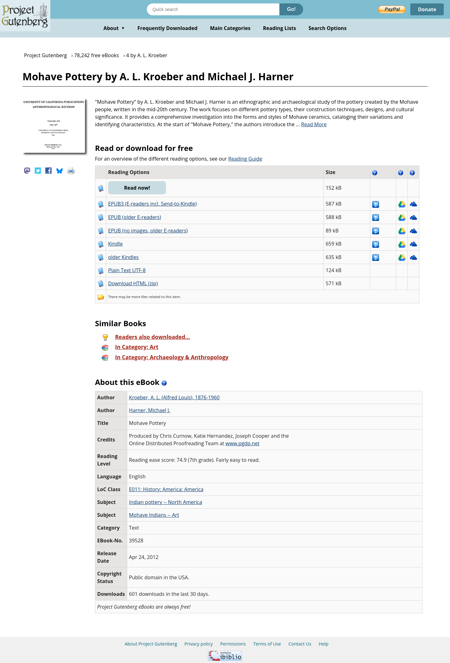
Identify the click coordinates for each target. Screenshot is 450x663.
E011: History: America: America (166, 489)
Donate (427, 9)
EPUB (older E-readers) (134, 217)
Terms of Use (267, 644)
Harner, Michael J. (149, 410)
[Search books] (213, 9)
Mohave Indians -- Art (154, 514)
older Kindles (123, 257)
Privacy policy (198, 644)
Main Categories (230, 28)
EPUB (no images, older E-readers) (148, 230)
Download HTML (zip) (133, 283)
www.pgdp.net (243, 443)
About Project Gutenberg (151, 644)
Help (323, 644)
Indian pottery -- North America (165, 502)
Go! (291, 9)
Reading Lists (279, 28)
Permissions (233, 644)
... (311, 124)
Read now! (137, 187)
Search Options (327, 28)
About (114, 28)
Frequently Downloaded (168, 28)
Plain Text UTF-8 (127, 270)
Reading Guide (245, 158)
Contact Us (299, 644)
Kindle (115, 243)
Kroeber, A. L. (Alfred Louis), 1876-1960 (174, 397)
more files (140, 296)
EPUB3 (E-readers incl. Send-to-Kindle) (152, 203)
